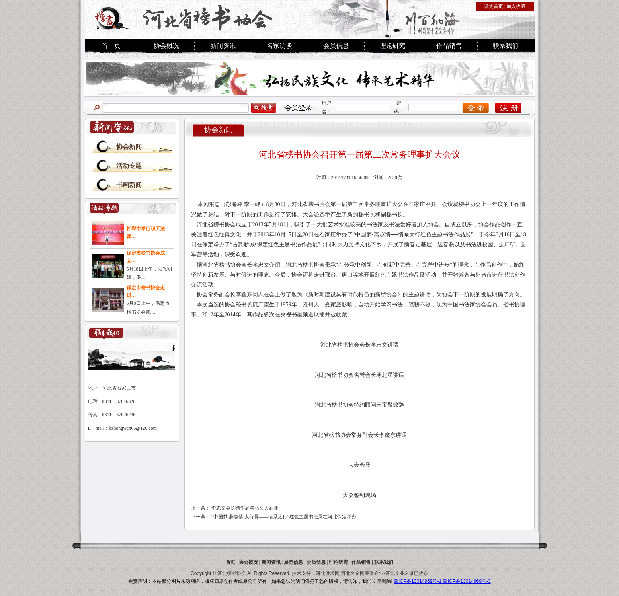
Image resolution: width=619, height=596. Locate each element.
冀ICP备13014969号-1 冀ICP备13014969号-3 (442, 581)
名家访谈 (279, 45)
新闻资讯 (223, 45)
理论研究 (392, 45)
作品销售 (449, 45)
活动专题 (129, 165)
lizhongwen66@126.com (133, 428)
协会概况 (166, 45)
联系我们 (505, 45)
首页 (230, 562)
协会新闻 (129, 146)
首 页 (111, 45)
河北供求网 (328, 573)
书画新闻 (129, 184)
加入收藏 (515, 6)
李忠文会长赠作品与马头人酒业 (244, 508)
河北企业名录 (399, 573)
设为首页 (493, 6)
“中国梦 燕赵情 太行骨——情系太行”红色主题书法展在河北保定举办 (284, 517)
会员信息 (336, 45)
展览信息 (293, 562)
